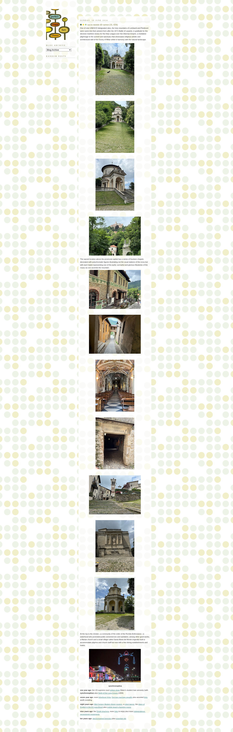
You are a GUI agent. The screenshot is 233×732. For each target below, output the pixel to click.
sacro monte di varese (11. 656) (102, 24)
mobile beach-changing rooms (119, 707)
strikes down (115, 690)
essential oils (121, 719)
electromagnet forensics (102, 719)
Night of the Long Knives (108, 693)
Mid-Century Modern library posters (108, 704)
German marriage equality (122, 697)
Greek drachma (103, 711)
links (146, 697)
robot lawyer (129, 704)
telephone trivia (105, 697)
